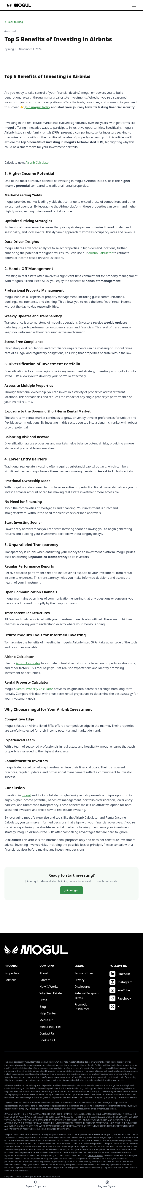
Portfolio (10, 980)
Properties (11, 973)
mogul (26, 795)
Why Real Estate (50, 993)
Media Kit (46, 1020)
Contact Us (47, 1033)
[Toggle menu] (134, 5)
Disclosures (82, 987)
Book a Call (47, 1040)
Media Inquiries (50, 1027)
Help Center (47, 1013)
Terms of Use (83, 973)
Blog (42, 1007)
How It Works (48, 987)
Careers (44, 980)
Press (43, 1000)
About (43, 973)
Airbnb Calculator (38, 162)
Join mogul (71, 890)
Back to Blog (13, 22)
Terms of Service (95, 1155)
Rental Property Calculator (34, 689)
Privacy (79, 980)
